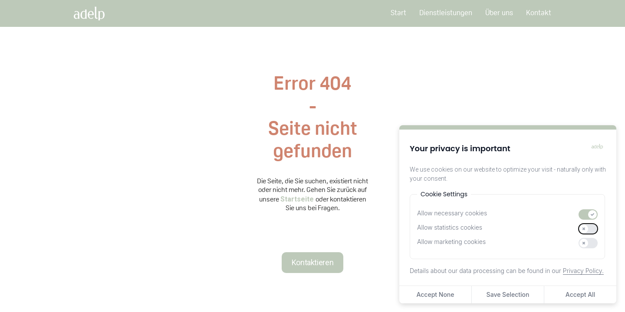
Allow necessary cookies (452, 213)
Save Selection (508, 294)
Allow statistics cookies (449, 227)
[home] (98, 13)
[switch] (588, 214)
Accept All (580, 294)
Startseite (298, 199)
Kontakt (538, 13)
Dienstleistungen (445, 13)
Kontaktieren (313, 262)
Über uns (499, 13)
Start (398, 13)
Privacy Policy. (583, 270)
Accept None (435, 294)
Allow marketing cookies (451, 241)
